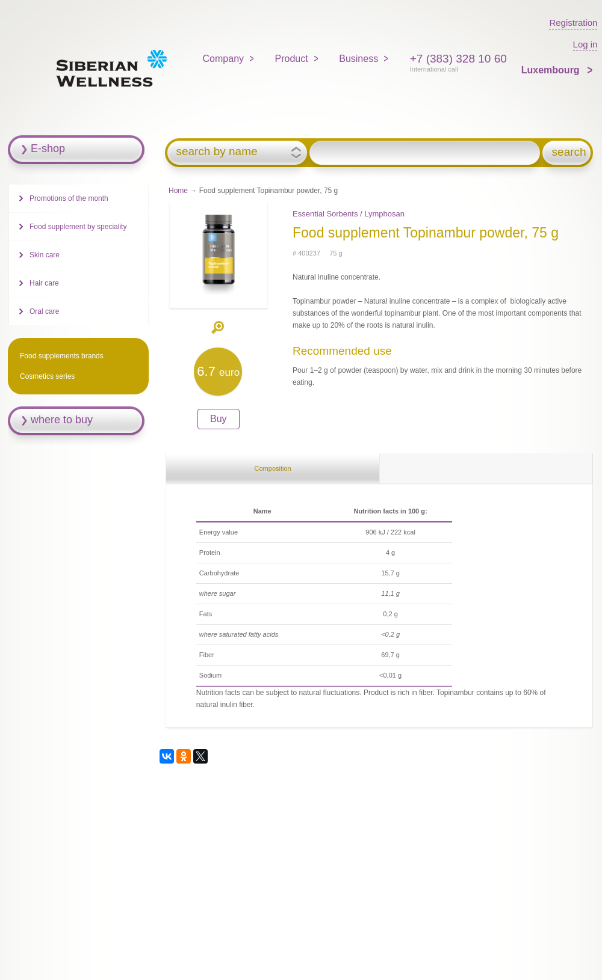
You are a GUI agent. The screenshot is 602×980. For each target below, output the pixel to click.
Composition (273, 468)
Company (223, 59)
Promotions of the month (68, 198)
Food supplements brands (62, 356)
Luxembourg (551, 70)
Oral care (44, 311)
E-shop (48, 148)
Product (291, 59)
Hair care (44, 283)
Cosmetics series (47, 376)
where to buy (62, 420)
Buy (218, 419)
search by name (216, 151)
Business (358, 59)
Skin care (44, 255)
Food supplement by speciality (77, 226)
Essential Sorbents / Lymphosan (349, 213)
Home (178, 190)
